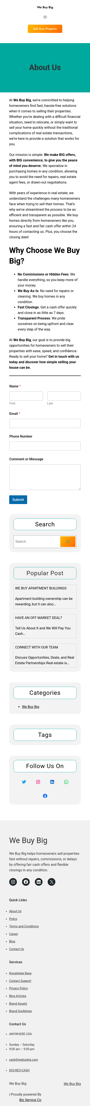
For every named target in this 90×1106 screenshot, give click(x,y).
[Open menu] (45, 17)
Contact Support (20, 981)
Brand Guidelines (20, 1011)
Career (13, 934)
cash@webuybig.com (23, 1059)
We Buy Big (45, 7)
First (12, 403)
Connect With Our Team (36, 647)
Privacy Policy (18, 988)
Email (14, 414)
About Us (15, 911)
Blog (12, 941)
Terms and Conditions (24, 926)
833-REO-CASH (19, 1070)
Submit (18, 499)
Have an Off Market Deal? (38, 618)
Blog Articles (17, 996)
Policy (13, 919)
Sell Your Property (45, 29)
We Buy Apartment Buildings (41, 588)
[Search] (67, 541)
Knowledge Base (20, 973)
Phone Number (20, 436)
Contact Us (16, 949)
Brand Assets (18, 1003)
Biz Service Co (30, 1100)
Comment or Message (26, 459)
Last (50, 403)
